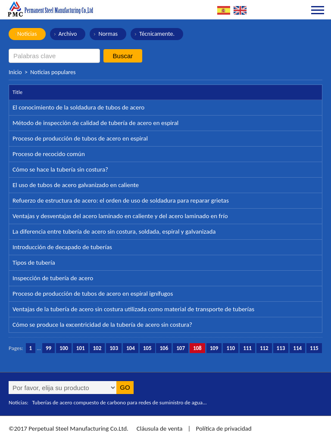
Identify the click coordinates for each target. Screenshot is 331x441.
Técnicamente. (157, 34)
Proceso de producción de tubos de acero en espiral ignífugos (92, 293)
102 (97, 348)
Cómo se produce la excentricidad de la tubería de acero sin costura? (102, 324)
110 (230, 348)
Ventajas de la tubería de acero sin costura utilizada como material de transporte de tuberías (133, 309)
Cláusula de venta (158, 428)
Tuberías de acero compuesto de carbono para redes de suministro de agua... (119, 402)
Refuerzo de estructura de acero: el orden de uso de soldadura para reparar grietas (120, 200)
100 (63, 348)
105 (147, 348)
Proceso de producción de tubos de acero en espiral (80, 138)
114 (297, 348)
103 (113, 348)
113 (281, 348)
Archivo (68, 34)
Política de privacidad (223, 428)
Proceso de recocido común (48, 154)
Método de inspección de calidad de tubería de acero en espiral (95, 123)
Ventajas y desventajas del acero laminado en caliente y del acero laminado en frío (120, 216)
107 (180, 348)
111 (247, 348)
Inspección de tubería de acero (52, 278)
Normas (108, 34)
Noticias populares (52, 72)
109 (214, 348)
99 (48, 348)
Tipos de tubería (33, 262)
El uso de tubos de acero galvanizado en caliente (75, 185)
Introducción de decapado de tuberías (62, 247)
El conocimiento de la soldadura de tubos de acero (78, 107)
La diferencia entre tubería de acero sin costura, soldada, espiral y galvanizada (113, 231)
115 (314, 348)
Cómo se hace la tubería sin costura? (60, 169)
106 (163, 348)
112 (264, 348)
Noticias (27, 34)
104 (130, 348)
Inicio (15, 72)
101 (80, 348)
